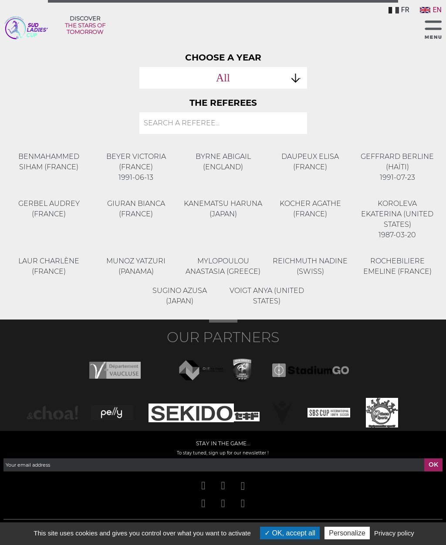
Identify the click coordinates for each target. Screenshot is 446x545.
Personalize (347, 533)
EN (431, 10)
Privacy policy (394, 533)
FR (399, 10)
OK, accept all (289, 533)
